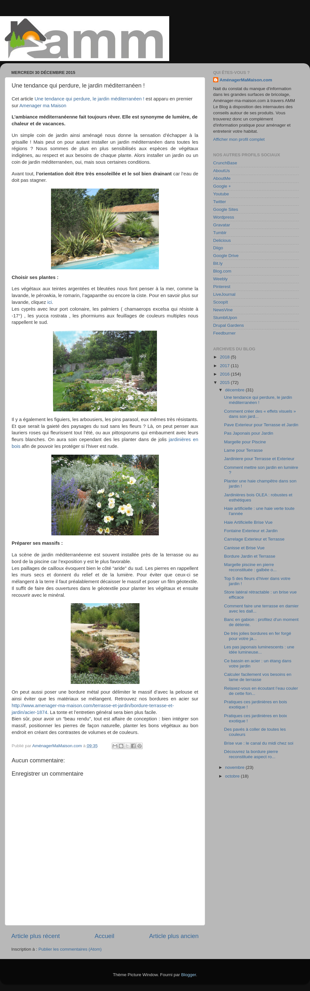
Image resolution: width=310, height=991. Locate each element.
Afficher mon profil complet (239, 139)
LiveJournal (224, 294)
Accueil (104, 936)
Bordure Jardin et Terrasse (249, 556)
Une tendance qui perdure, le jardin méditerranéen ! (89, 98)
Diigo (218, 247)
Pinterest (221, 286)
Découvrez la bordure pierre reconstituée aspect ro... (251, 754)
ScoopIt (220, 302)
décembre (235, 389)
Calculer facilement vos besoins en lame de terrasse (258, 677)
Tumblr (220, 232)
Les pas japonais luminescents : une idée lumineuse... (259, 650)
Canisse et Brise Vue (244, 547)
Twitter (219, 201)
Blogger (188, 974)
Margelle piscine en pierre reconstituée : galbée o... (250, 567)
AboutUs (221, 170)
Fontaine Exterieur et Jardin (251, 530)
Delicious (222, 240)
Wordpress (223, 217)
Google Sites (225, 209)
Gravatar (221, 224)
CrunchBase (225, 162)
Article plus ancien (174, 936)
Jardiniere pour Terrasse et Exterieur (259, 458)
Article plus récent (35, 936)
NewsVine (223, 309)
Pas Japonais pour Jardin (248, 433)
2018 (225, 357)
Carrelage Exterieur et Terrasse (254, 539)
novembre (235, 767)
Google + (222, 186)
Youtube (221, 193)
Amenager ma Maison (42, 105)
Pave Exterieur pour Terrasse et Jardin (261, 424)
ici (49, 302)
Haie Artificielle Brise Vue (248, 522)
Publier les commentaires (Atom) (70, 949)
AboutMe (222, 178)
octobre (233, 776)
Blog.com (222, 271)
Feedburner (224, 333)
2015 (225, 382)
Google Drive (226, 255)
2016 (225, 374)
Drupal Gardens (228, 325)
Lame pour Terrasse (243, 450)
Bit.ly (217, 263)
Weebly (220, 278)
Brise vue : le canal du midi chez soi (259, 743)
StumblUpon (225, 317)
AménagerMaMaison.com (246, 79)
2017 (225, 365)
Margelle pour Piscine (245, 441)
